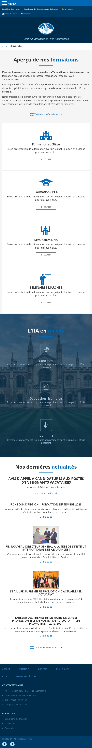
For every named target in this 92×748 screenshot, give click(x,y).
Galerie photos (67, 9)
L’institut (24, 669)
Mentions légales (26, 676)
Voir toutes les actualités (46, 647)
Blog (5, 676)
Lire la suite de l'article (46, 493)
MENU (11, 3)
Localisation (10, 723)
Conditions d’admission (11, 9)
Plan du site (63, 669)
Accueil (6, 669)
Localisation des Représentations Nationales (41, 9)
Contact (42, 669)
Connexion (26, 14)
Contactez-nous (9, 14)
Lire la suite (46, 516)
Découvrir (46, 159)
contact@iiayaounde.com (23, 695)
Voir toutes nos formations (46, 114)
